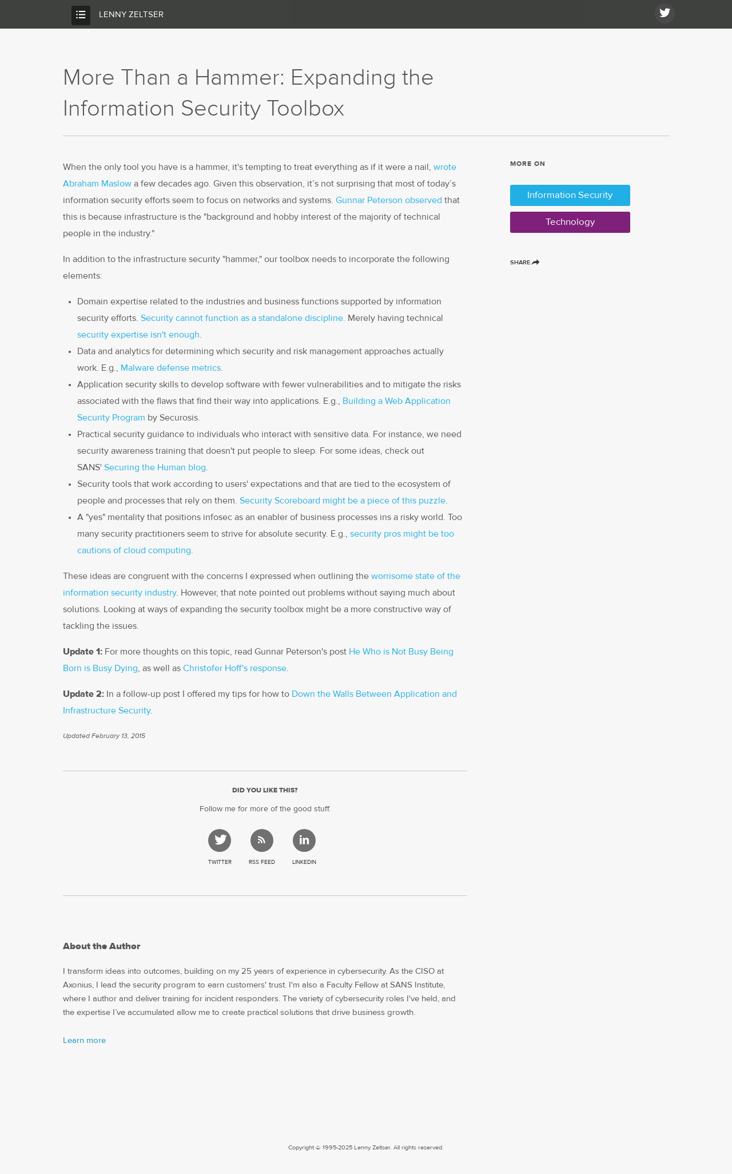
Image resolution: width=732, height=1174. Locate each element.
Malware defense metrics (171, 367)
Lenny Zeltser (131, 14)
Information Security (569, 195)
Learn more (84, 1040)
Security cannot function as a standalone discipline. (243, 318)
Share (524, 262)
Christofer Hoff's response (235, 668)
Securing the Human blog (155, 467)
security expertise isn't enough (138, 334)
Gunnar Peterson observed (389, 200)
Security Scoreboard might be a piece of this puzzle (342, 500)
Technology (570, 222)
